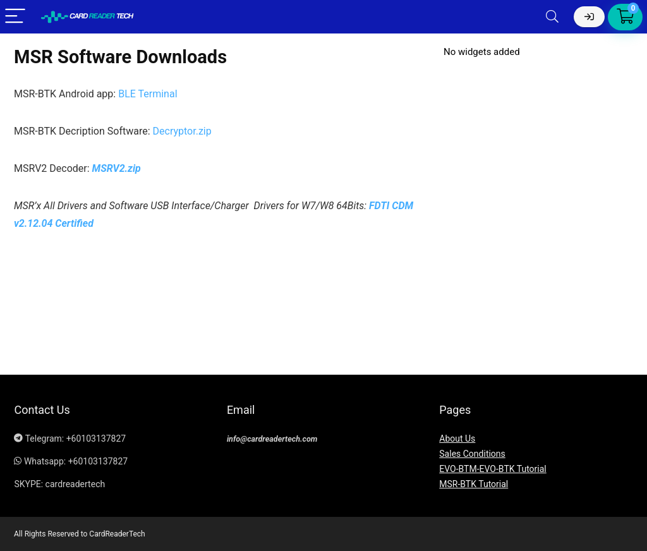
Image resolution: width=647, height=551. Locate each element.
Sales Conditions (472, 454)
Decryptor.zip (182, 131)
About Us (457, 438)
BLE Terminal (148, 94)
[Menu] (15, 16)
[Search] (552, 16)
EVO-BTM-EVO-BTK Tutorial (492, 469)
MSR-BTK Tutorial (473, 484)
